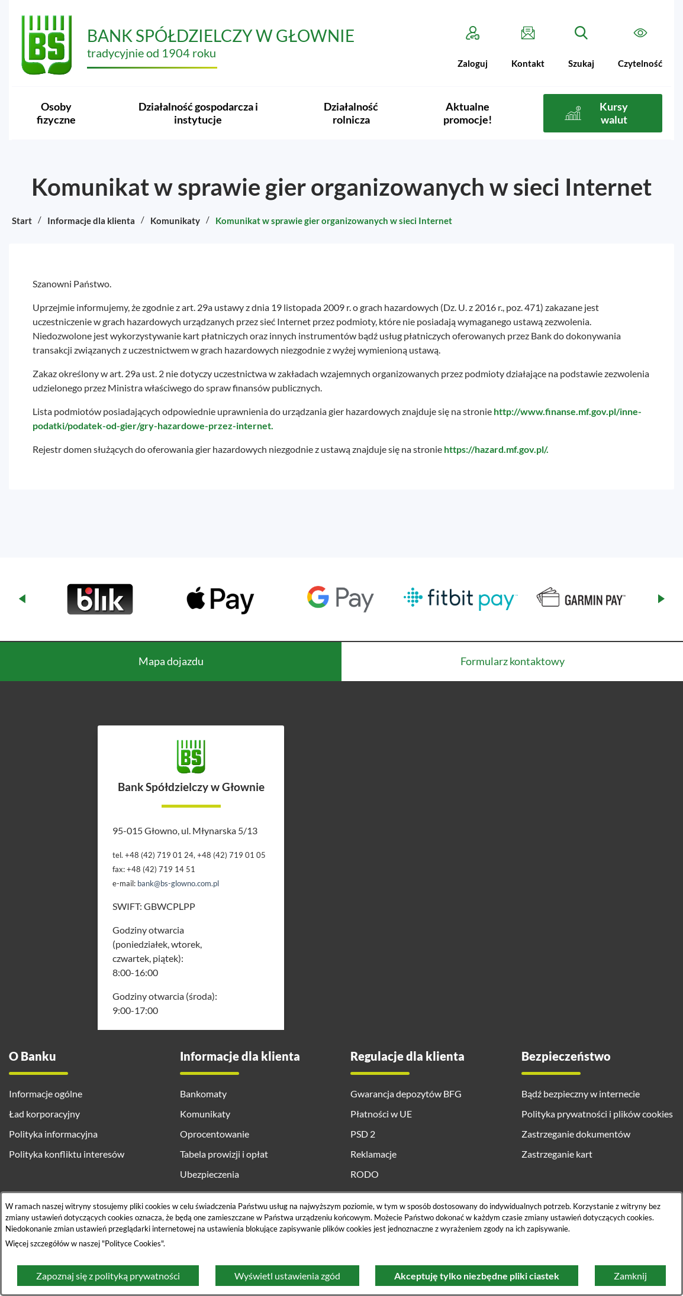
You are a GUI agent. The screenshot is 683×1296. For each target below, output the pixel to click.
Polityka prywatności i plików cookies (597, 1113)
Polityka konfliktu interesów (66, 1153)
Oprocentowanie (214, 1133)
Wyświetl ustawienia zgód (287, 1275)
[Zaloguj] (473, 47)
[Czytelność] (640, 47)
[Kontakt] (528, 47)
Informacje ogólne (45, 1093)
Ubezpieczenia (209, 1174)
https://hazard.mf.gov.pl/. (496, 449)
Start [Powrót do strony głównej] (22, 220)
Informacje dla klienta (91, 220)
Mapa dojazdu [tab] (171, 661)
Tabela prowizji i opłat (224, 1153)
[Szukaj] (581, 47)
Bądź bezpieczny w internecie (580, 1093)
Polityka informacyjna (53, 1133)
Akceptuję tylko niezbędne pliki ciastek (476, 1275)
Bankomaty (203, 1093)
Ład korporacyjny (44, 1113)
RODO (364, 1174)
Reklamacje (373, 1153)
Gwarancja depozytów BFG (406, 1093)
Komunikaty (175, 220)
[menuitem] (56, 113)
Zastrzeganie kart (556, 1153)
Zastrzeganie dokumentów (575, 1133)
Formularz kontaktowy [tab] (512, 661)
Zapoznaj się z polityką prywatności (108, 1275)
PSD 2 (362, 1133)
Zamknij (630, 1275)
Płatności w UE (381, 1113)
